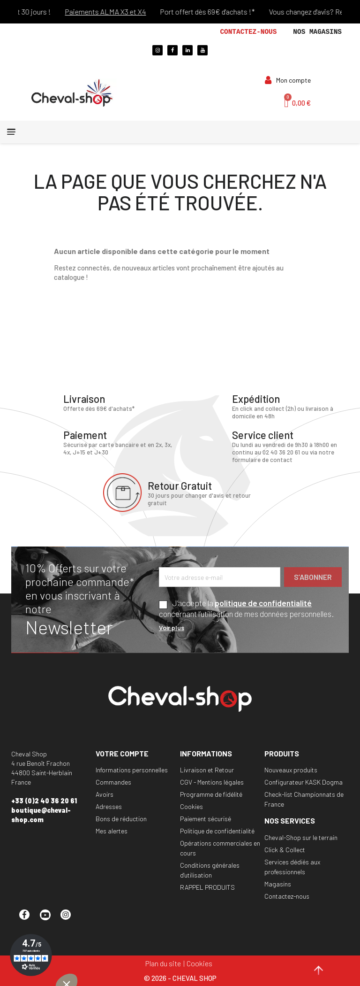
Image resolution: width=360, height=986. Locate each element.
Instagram (69, 918)
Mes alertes (112, 831)
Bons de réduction (121, 819)
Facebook (28, 918)
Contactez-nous (248, 32)
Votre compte (122, 753)
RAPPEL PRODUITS (207, 887)
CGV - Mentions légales (212, 782)
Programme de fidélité (211, 794)
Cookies (191, 806)
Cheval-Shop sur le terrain (301, 837)
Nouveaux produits (290, 770)
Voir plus (171, 628)
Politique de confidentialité (217, 831)
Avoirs (104, 794)
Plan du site (163, 963)
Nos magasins (317, 32)
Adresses (109, 806)
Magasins (277, 884)
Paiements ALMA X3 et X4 (112, 11)
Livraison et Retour (207, 770)
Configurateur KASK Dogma (303, 782)
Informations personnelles (132, 770)
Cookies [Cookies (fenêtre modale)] (199, 963)
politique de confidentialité (263, 603)
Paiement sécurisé (205, 819)
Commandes (113, 782)
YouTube (49, 918)
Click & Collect (284, 850)
